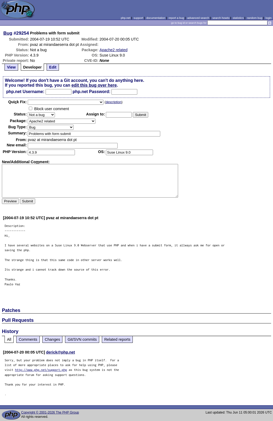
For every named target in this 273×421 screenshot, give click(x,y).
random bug (254, 17)
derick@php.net (60, 352)
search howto (220, 17)
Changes (52, 339)
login (269, 17)
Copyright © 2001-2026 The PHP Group (50, 412)
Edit (52, 67)
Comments (28, 339)
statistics (238, 17)
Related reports (117, 339)
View (11, 67)
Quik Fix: (17, 102)
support (138, 17)
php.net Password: (91, 91)
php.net (125, 17)
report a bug (176, 17)
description (113, 102)
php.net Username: (25, 91)
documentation (155, 17)
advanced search (198, 17)
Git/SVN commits (82, 339)
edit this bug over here (94, 85)
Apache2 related (113, 50)
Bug (8, 33)
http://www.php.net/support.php (41, 369)
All (9, 339)
